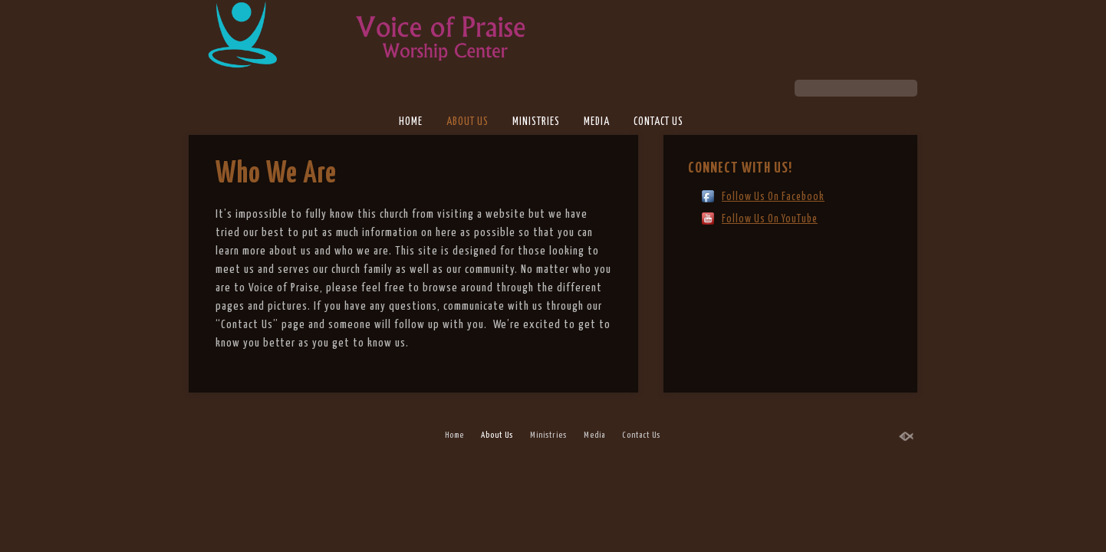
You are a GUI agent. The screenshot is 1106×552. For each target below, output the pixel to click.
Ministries (536, 122)
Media (597, 122)
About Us (467, 122)
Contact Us (658, 122)
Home (411, 122)
